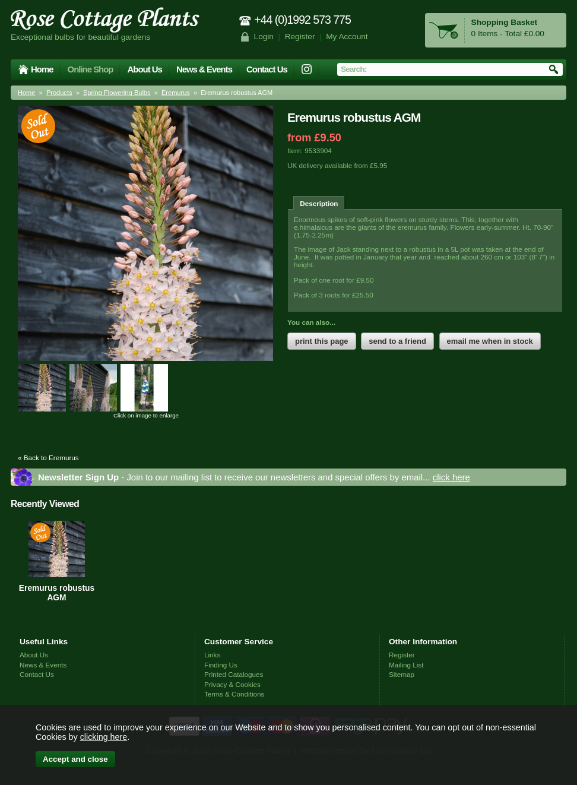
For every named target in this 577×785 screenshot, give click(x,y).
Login (264, 36)
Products (59, 92)
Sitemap (401, 674)
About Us (144, 69)
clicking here (103, 737)
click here (451, 477)
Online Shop (90, 69)
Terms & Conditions (234, 694)
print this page (321, 341)
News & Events (204, 69)
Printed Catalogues (233, 674)
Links (212, 655)
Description (319, 203)
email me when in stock (490, 341)
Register (300, 36)
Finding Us (220, 665)
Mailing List (406, 665)
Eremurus (175, 92)
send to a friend (397, 341)
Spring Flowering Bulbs (117, 92)
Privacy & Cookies (232, 684)
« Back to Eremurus (48, 457)
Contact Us (266, 69)
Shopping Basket (504, 22)
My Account (347, 36)
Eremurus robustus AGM (56, 592)
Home (42, 69)
